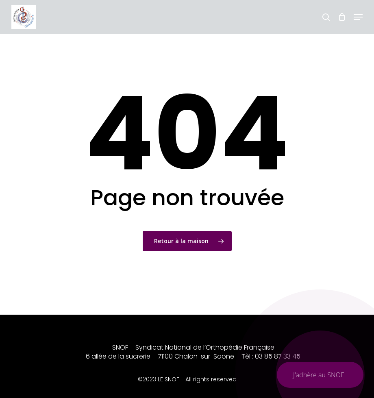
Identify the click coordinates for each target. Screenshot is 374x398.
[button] (358, 17)
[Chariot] (342, 17)
